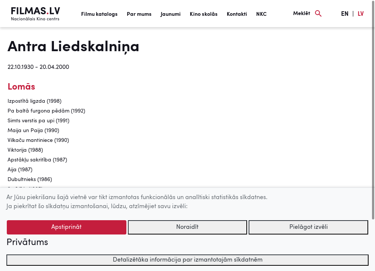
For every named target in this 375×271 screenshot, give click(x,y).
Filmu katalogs (99, 14)
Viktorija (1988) (25, 150)
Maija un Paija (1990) (33, 130)
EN (345, 14)
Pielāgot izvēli (308, 227)
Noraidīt (187, 227)
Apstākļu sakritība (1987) (37, 160)
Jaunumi (171, 14)
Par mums (139, 14)
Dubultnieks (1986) (30, 179)
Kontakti (237, 14)
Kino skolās (204, 14)
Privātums (27, 242)
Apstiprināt (66, 227)
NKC (261, 14)
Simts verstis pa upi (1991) (38, 120)
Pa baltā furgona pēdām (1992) (46, 111)
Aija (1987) (20, 169)
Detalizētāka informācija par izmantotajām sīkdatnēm (188, 260)
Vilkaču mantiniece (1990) (38, 140)
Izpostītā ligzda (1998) (34, 101)
